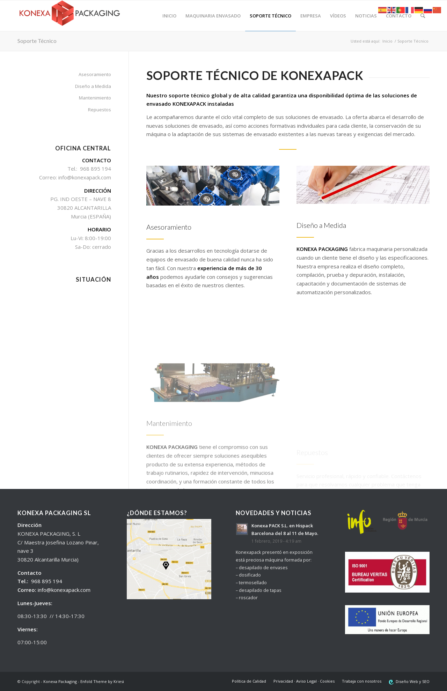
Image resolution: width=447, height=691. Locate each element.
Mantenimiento (95, 98)
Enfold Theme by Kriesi (102, 681)
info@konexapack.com (64, 589)
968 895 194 (46, 581)
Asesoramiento (95, 74)
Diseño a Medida (93, 86)
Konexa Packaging (60, 681)
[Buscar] (423, 15)
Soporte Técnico (37, 40)
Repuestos (99, 109)
